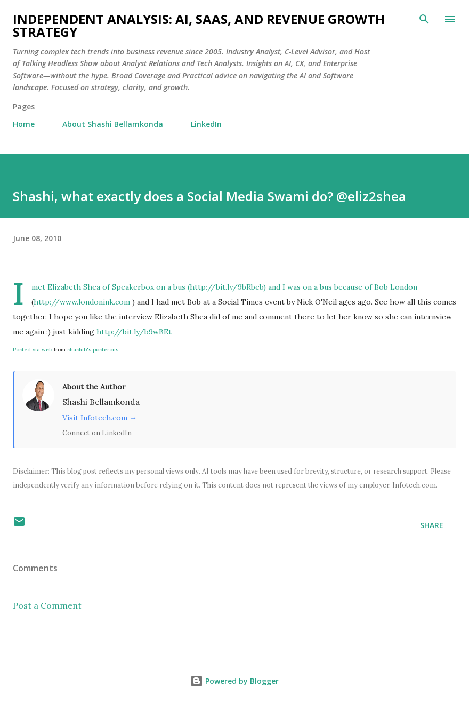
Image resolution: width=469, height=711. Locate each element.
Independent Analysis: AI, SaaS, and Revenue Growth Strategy (199, 25)
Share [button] (431, 525)
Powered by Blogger (234, 681)
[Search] (424, 19)
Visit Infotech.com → (99, 417)
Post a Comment (47, 605)
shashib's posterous (92, 349)
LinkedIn (206, 124)
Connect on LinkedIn (97, 432)
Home (24, 124)
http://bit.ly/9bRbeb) (228, 287)
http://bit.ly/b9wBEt (134, 332)
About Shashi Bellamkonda (112, 124)
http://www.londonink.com (82, 302)
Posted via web (32, 349)
